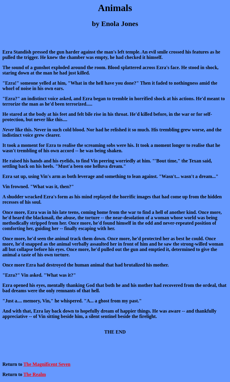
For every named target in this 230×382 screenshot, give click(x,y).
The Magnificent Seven (46, 364)
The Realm (34, 374)
